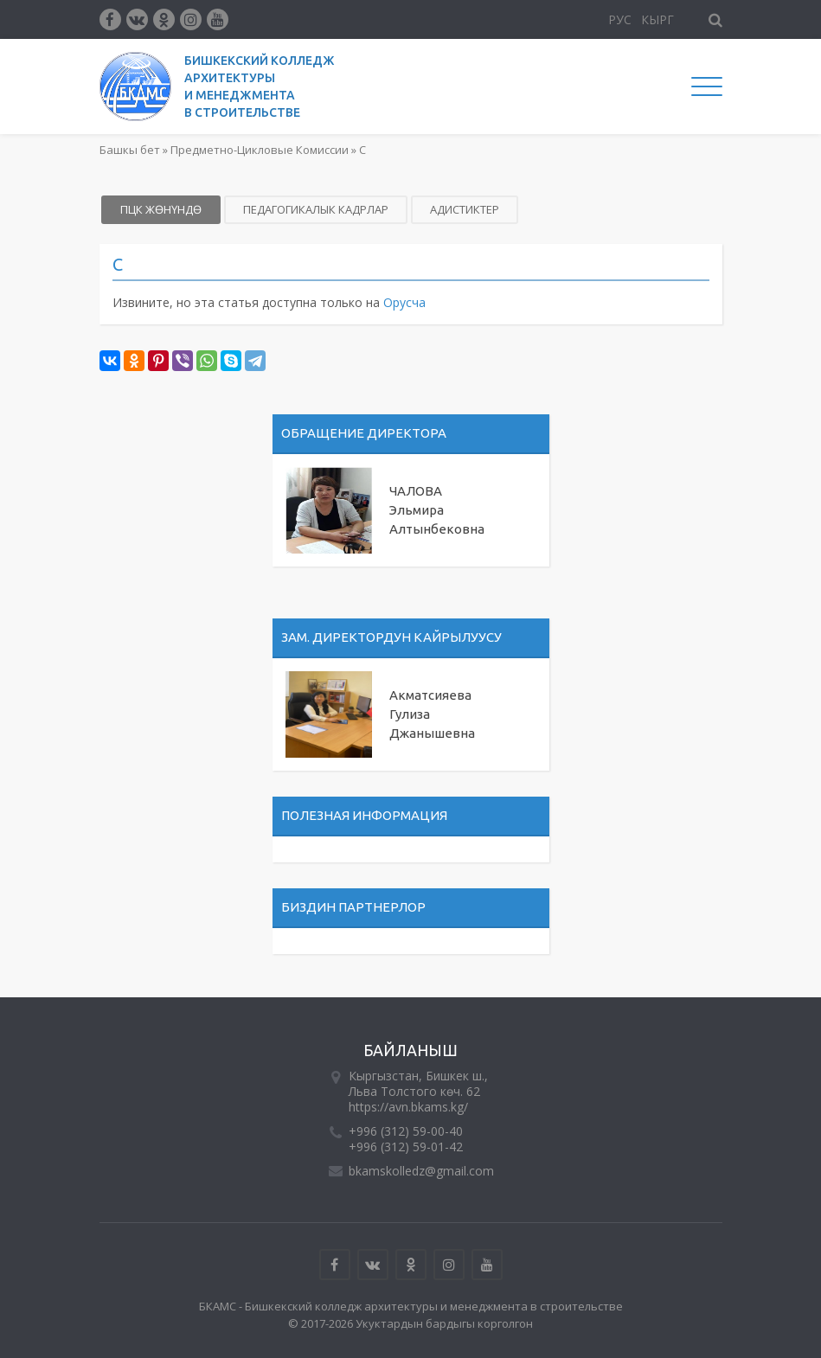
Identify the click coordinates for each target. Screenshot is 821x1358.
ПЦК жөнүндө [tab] (161, 209)
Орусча (404, 302)
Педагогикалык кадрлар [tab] (315, 209)
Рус (620, 19)
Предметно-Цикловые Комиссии (259, 149)
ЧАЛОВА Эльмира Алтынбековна (436, 510)
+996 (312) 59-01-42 (406, 1146)
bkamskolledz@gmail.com (421, 1171)
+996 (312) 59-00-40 (406, 1131)
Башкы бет (129, 149)
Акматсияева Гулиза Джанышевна (432, 714)
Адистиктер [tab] (464, 209)
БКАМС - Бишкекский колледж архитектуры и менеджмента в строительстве (411, 1306)
